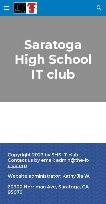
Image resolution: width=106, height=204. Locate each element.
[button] (7, 8)
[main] (53, 59)
